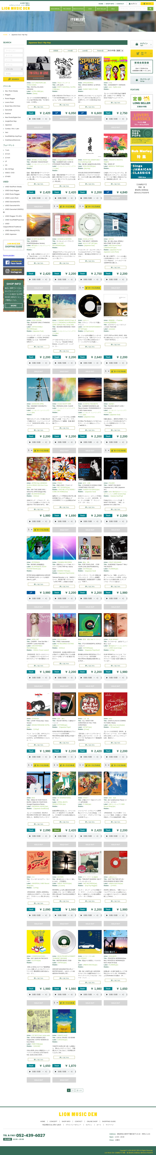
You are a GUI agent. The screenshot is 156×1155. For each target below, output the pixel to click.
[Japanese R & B (115, 250)
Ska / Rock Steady (11, 91)
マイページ (110, 1125)
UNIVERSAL (36, 883)
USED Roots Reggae (12, 194)
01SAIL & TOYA (88, 239)
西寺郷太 (34, 160)
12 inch (7, 158)
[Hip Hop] (87, 168)
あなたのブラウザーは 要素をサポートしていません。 (38, 119)
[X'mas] (86, 729)
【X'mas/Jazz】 (115, 727)
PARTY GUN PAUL (63, 87)
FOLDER (112, 483)
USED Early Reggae (12, 190)
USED (90, 9)
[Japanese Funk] (38, 331)
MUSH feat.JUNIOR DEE (91, 160)
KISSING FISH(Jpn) (63, 571)
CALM (59, 404)
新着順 (55, 51)
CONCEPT (53, 1121)
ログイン (89, 1125)
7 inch (7, 150)
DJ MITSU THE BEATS (90, 404)
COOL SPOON (36, 320)
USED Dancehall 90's (12, 205)
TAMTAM (70, 160)
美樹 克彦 (112, 798)
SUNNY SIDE (87, 89)
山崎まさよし (113, 877)
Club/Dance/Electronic (12, 140)
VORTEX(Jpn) (61, 963)
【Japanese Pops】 (64, 727)
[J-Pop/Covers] (89, 331)
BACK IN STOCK (78, 9)
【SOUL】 (36, 496)
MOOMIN (60, 877)
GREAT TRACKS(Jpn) (64, 883)
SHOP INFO (110, 4)
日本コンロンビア (114, 804)
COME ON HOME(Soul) (60, 492)
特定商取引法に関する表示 (51, 1125)
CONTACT (120, 4)
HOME (101, 4)
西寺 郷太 (61, 718)
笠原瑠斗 (111, 404)
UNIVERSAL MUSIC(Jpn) (40, 806)
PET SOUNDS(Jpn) (63, 487)
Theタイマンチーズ (63, 83)
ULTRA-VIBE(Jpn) (37, 91)
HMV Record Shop (115, 245)
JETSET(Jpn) (87, 727)
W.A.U (85, 243)
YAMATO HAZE (62, 1035)
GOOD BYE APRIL (38, 404)
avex (110, 492)
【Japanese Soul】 (90, 492)
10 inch (7, 154)
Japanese (8, 125)
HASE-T (85, 798)
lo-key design (43, 160)
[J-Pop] (112, 650)
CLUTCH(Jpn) (36, 960)
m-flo (110, 83)
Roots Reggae (10, 98)
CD (6, 165)
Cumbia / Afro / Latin (12, 129)
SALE (113, 9)
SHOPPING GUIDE (109, 1121)
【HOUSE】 (37, 1046)
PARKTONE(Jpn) (37, 1044)
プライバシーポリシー (73, 1125)
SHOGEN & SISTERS (64, 239)
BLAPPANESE (36, 566)
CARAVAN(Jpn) (62, 1040)
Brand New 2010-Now (12, 106)
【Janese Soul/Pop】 (117, 496)
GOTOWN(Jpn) (88, 648)
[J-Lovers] (61, 885)
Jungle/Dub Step (10, 121)
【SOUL (35, 650)
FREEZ (59, 483)
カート (99, 1125)
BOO (33, 798)
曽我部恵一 (112, 320)
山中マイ (86, 320)
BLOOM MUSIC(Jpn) (38, 494)
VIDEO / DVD (9, 173)
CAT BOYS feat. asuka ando (41, 1035)
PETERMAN (36, 562)
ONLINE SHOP (92, 1121)
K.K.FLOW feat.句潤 (84, 162)
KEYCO (111, 239)
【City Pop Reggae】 (91, 885)
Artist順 (70, 51)
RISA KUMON (61, 639)
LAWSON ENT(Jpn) (110, 247)
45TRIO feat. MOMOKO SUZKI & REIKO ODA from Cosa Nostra (37, 485)
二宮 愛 (86, 718)
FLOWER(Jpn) (113, 569)
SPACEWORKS (88, 83)
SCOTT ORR (67, 404)
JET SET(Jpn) (92, 243)
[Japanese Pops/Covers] (66, 573)
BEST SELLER (101, 9)
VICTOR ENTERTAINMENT (92, 327)
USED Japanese (10, 234)
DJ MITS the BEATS (38, 239)
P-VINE (95, 89)
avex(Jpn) (112, 329)
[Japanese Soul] (89, 245)
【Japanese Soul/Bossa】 (41, 808)
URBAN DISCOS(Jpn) (116, 883)
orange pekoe (61, 160)
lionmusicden (8, 256)
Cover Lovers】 (44, 650)
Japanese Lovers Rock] (111, 252)
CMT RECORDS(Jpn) (90, 883)
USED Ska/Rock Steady (13, 187)
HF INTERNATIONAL (64, 798)
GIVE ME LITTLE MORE (66, 489)
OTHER (8, 176)
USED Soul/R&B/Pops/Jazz (14, 220)
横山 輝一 (86, 562)
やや (33, 877)
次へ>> (79, 1090)
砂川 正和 (86, 483)
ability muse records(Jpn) (117, 725)
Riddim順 (100, 51)
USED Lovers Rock (11, 198)
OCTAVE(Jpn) (87, 569)
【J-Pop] (35, 888)
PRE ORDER (67, 9)
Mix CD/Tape (9, 169)
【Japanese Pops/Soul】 (92, 650)
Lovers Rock (9, 102)
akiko (110, 718)
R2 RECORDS (62, 644)
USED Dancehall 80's (12, 202)
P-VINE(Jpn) (87, 804)
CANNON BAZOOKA (38, 956)
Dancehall (8, 110)
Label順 (84, 51)
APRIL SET (35, 639)
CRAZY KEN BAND (115, 562)
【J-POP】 (113, 885)
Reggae (8, 95)
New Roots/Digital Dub (13, 117)
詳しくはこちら (38, 107)
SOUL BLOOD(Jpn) (89, 166)
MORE (14, 306)
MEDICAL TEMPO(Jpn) (116, 166)
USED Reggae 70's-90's (13, 216)
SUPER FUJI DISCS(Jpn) (91, 489)
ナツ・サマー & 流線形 (90, 877)
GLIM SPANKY (113, 639)
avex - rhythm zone (115, 87)
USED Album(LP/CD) (12, 230)
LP (6, 161)
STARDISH (35, 718)
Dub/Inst (8, 113)
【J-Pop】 (36, 729)
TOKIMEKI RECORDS (64, 562)
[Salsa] (35, 93)
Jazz (6, 132)
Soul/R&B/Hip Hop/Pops (13, 136)
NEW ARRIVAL (55, 9)
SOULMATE (112, 956)
